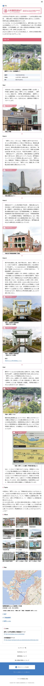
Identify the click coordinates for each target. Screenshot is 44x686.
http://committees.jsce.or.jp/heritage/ (15, 634)
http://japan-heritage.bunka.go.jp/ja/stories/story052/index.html (21, 640)
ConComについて (22, 652)
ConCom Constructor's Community (4, 2)
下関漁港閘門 (7, 617)
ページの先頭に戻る (22, 678)
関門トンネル (7, 621)
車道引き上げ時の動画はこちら (13, 360)
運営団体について (22, 656)
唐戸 (5, 614)
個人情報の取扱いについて (22, 660)
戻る (5, 5)
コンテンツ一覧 (22, 647)
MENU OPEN (42, 1)
